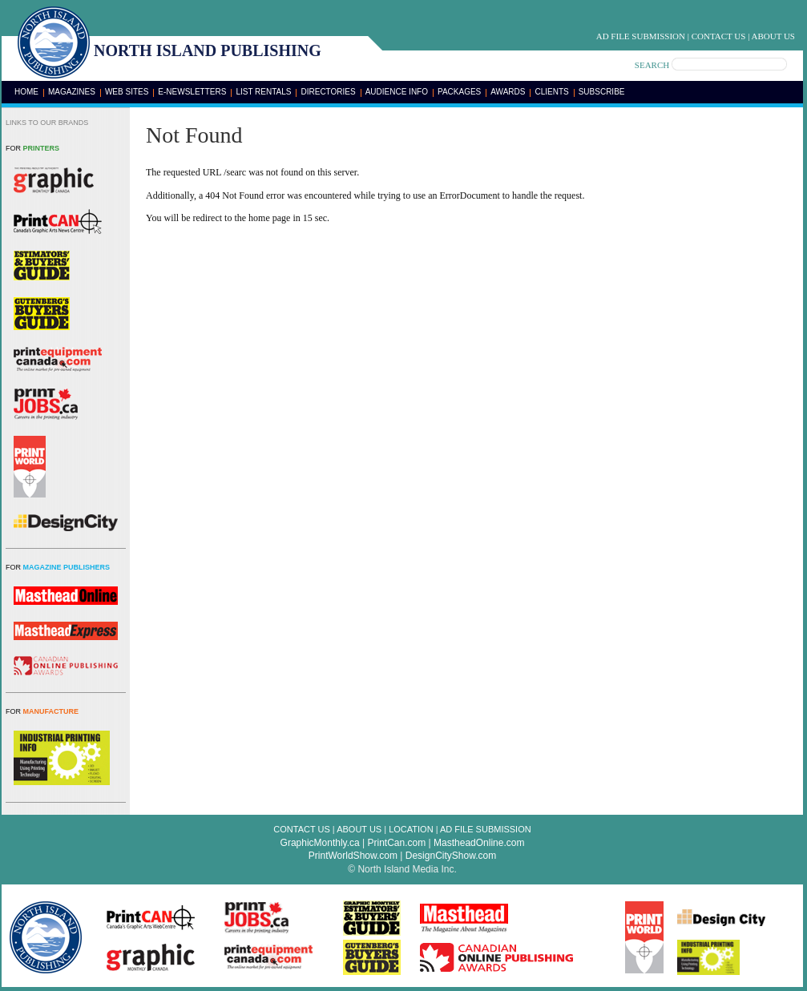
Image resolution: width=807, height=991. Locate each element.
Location (411, 829)
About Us (773, 36)
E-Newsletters (192, 91)
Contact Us (719, 36)
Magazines (71, 91)
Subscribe (602, 91)
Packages (459, 91)
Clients (551, 91)
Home (26, 91)
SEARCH (652, 65)
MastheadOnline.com (479, 842)
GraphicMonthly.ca (320, 842)
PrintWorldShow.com (353, 855)
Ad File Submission (640, 36)
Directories (328, 91)
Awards (507, 91)
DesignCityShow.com (451, 855)
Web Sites (126, 91)
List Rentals (263, 91)
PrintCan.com (397, 842)
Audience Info (396, 91)
